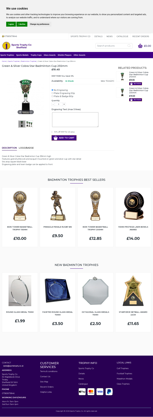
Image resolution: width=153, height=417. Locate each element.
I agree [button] (11, 24)
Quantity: (56, 101)
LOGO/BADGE (26, 148)
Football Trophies (124, 374)
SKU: (103, 81)
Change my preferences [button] (39, 24)
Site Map (44, 382)
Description (9, 148)
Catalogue (122, 36)
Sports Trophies (9, 55)
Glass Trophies (123, 384)
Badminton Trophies (28, 61)
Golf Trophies (122, 369)
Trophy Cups (37, 55)
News (110, 36)
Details (98, 36)
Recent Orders (140, 36)
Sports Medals (24, 55)
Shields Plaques (66, 55)
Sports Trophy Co (80, 36)
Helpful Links (46, 392)
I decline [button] (21, 24)
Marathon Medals (124, 379)
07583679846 (8, 393)
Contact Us (45, 377)
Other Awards (81, 55)
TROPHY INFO (88, 363)
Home (4, 61)
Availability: (57, 81)
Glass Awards (51, 55)
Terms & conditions (48, 371)
